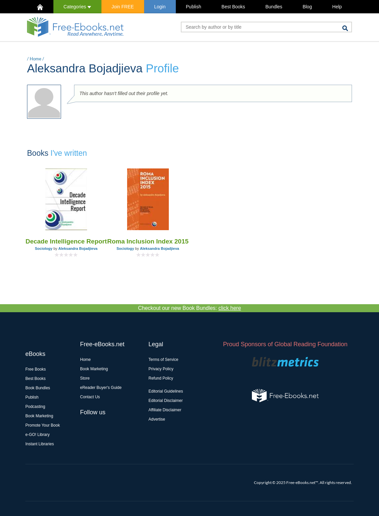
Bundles (273, 6)
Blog (307, 6)
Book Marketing (39, 416)
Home (35, 58)
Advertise (156, 419)
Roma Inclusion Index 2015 (147, 241)
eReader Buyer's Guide (100, 387)
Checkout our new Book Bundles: (189, 308)
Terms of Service (163, 359)
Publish (193, 6)
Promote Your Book (42, 425)
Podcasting (35, 406)
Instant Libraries (39, 444)
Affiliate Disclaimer (164, 410)
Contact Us (90, 397)
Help (337, 6)
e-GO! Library (37, 434)
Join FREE (122, 6)
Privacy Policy (160, 369)
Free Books (35, 369)
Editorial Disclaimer (165, 400)
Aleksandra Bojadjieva (77, 248)
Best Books (233, 6)
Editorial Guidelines (165, 391)
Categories (77, 6)
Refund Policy (160, 378)
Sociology (44, 248)
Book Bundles (37, 388)
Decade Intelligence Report (66, 241)
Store (85, 378)
